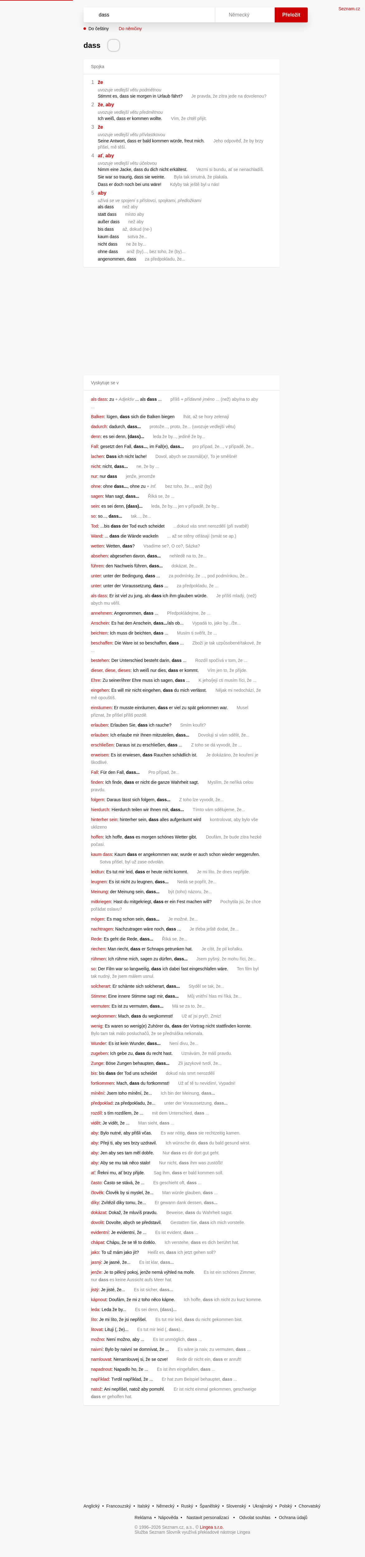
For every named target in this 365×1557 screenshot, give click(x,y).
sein (95, 506)
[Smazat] (190, 14)
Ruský (187, 1506)
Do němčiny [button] (130, 28)
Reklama (143, 1517)
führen (97, 565)
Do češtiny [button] (98, 28)
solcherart (100, 986)
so (93, 516)
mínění (97, 1093)
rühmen (98, 958)
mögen (97, 919)
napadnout (101, 1369)
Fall (94, 446)
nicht (95, 466)
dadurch (99, 426)
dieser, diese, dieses (110, 670)
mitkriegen (101, 901)
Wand (96, 536)
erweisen (99, 754)
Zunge (97, 1063)
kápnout (99, 1299)
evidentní (100, 1232)
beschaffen (101, 642)
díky (95, 1202)
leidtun (97, 871)
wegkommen (103, 1016)
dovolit (97, 1222)
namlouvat (101, 1359)
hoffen (97, 836)
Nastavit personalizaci (208, 1517)
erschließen (102, 744)
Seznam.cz (349, 8)
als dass (99, 399)
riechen (98, 948)
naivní (96, 1349)
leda (95, 1309)
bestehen (100, 660)
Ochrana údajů (293, 1517)
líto (94, 1319)
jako (95, 1252)
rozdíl (96, 1113)
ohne (96, 486)
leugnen (99, 881)
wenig (96, 1025)
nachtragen (102, 928)
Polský (285, 1506)
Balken (97, 416)
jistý (94, 1289)
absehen (99, 555)
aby (110, 104)
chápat (97, 1242)
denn (96, 436)
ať (100, 155)
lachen (97, 456)
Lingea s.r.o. (212, 1527)
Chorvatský (309, 1506)
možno (97, 1339)
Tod (94, 526)
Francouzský (118, 1506)
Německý (165, 1506)
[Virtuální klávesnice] (204, 14)
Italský (143, 1506)
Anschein (100, 623)
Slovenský (236, 1506)
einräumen (101, 707)
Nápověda (168, 1517)
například (100, 1379)
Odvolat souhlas (254, 1517)
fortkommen (102, 1083)
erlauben (99, 725)
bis (94, 1073)
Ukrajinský (263, 1506)
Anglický (91, 1506)
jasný (96, 1262)
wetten (97, 545)
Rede (96, 938)
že (100, 82)
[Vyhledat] (141, 14)
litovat (96, 1329)
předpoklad (101, 1103)
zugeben (99, 1053)
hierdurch (100, 809)
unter (96, 575)
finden (97, 782)
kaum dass (101, 854)
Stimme (98, 996)
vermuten (100, 1006)
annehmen (101, 613)
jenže (96, 1272)
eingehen (100, 690)
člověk (97, 1192)
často (96, 1182)
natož (96, 1389)
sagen (97, 496)
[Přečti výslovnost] (113, 45)
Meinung (99, 891)
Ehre (95, 680)
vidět (95, 1122)
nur (94, 476)
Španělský (210, 1506)
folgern (97, 799)
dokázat (98, 1212)
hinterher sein (104, 819)
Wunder (98, 1043)
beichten (99, 633)
